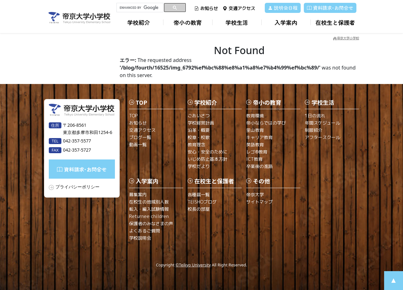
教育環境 (255, 116)
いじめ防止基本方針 (207, 159)
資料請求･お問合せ (330, 7)
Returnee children (149, 216)
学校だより (199, 166)
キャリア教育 (259, 137)
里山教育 (255, 130)
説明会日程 (283, 7)
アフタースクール (322, 137)
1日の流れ (315, 116)
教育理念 (196, 145)
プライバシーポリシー (77, 187)
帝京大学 (255, 195)
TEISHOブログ (202, 202)
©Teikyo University (193, 265)
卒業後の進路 (259, 166)
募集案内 (138, 195)
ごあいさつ (199, 116)
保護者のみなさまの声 (151, 223)
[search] (140, 7)
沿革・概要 (199, 130)
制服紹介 (313, 130)
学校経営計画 (201, 123)
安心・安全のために (207, 152)
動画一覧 (138, 145)
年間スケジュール (322, 123)
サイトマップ (259, 202)
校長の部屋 (199, 209)
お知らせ (206, 8)
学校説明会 (140, 238)
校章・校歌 (199, 137)
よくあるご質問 (144, 231)
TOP (133, 116)
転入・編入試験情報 (149, 209)
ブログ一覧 (140, 137)
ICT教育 (254, 159)
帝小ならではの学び (266, 123)
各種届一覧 (199, 195)
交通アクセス (239, 8)
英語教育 (255, 145)
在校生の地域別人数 (149, 202)
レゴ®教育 (256, 152)
